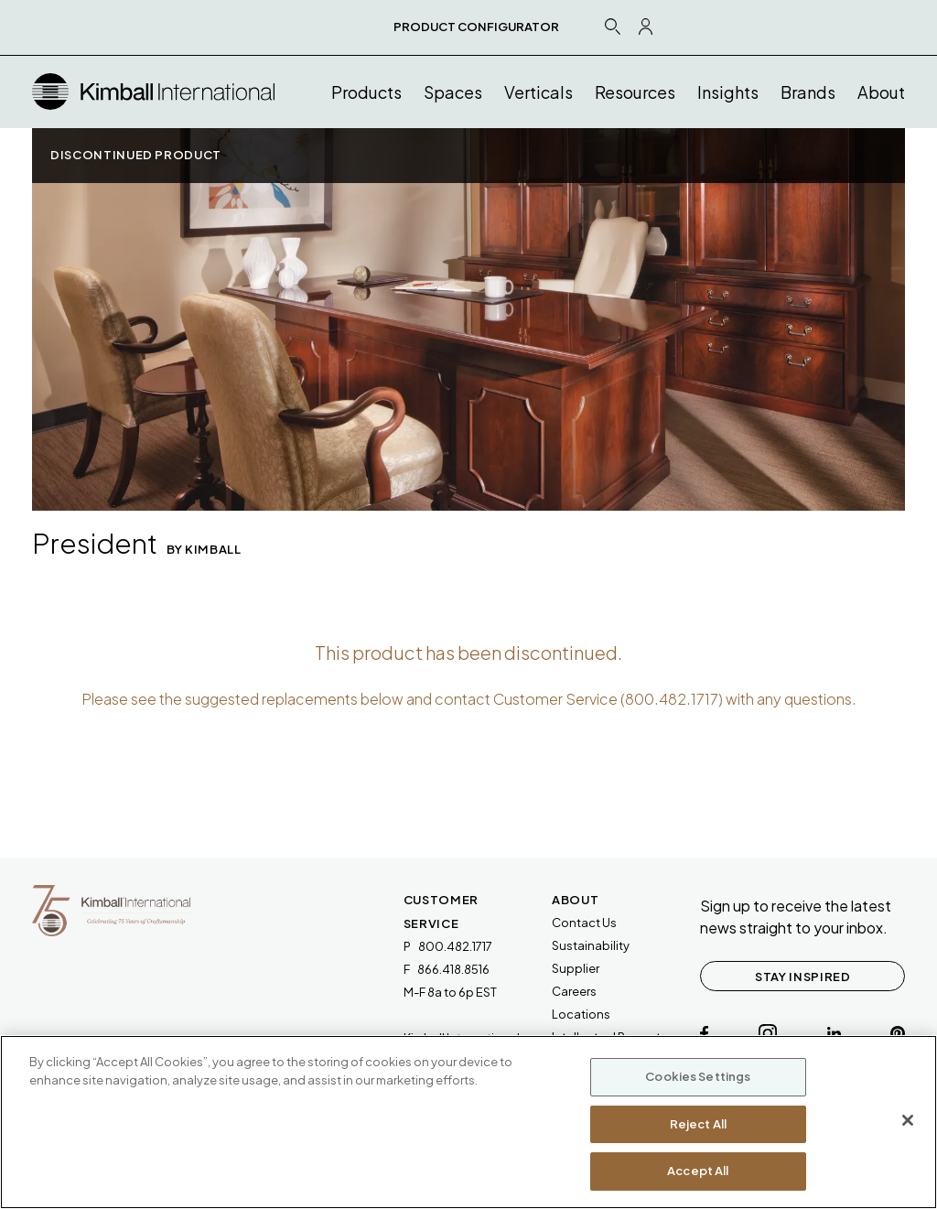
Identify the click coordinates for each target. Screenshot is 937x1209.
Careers (574, 991)
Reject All (698, 1124)
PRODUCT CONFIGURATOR (476, 26)
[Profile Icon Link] (645, 26)
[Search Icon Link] (612, 26)
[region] (468, 1122)
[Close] (908, 1120)
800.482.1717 (671, 698)
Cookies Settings (697, 1076)
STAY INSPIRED (802, 976)
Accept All (697, 1170)
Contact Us (584, 922)
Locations (581, 1014)
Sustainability (591, 945)
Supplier (575, 968)
